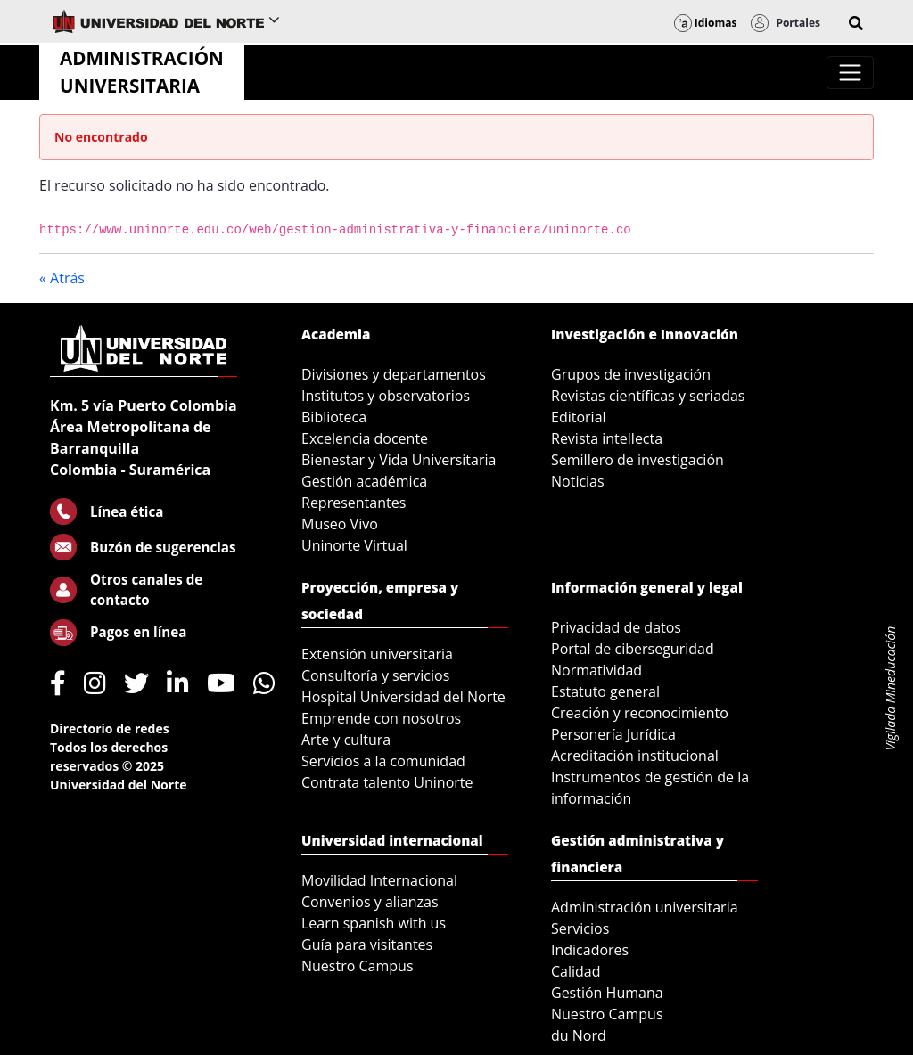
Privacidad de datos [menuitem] (616, 627)
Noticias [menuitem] (578, 481)
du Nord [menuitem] (578, 1035)
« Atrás (62, 278)
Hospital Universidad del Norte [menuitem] (403, 697)
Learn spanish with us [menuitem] (373, 923)
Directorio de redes (109, 728)
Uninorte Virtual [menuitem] (354, 545)
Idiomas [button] (705, 22)
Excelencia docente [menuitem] (364, 438)
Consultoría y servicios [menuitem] (375, 675)
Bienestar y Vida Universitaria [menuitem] (398, 460)
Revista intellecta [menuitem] (606, 438)
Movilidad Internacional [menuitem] (379, 880)
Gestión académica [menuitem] (364, 481)
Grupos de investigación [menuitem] (631, 374)
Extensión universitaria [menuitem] (377, 654)
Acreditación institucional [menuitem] (635, 755)
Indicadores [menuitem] (590, 950)
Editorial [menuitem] (578, 417)
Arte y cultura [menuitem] (346, 739)
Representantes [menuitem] (353, 502)
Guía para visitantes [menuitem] (366, 944)
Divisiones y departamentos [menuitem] (393, 374)
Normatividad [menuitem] (596, 670)
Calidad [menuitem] (576, 971)
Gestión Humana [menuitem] (607, 992)
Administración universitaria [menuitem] (644, 907)
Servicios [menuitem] (580, 928)
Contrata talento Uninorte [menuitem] (387, 782)
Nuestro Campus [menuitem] (357, 966)
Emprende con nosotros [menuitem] (381, 718)
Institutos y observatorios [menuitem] (385, 395)
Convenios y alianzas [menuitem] (370, 902)
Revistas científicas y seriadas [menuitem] (647, 395)
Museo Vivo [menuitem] (339, 524)
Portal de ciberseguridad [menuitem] (632, 648)
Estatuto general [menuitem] (605, 691)
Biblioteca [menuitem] (333, 417)
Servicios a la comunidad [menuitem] (383, 761)
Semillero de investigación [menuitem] (637, 460)
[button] (856, 23)
